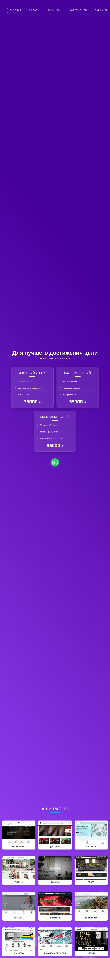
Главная (16, 10)
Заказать (101, 10)
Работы (34, 10)
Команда (54, 10)
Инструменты (77, 10)
